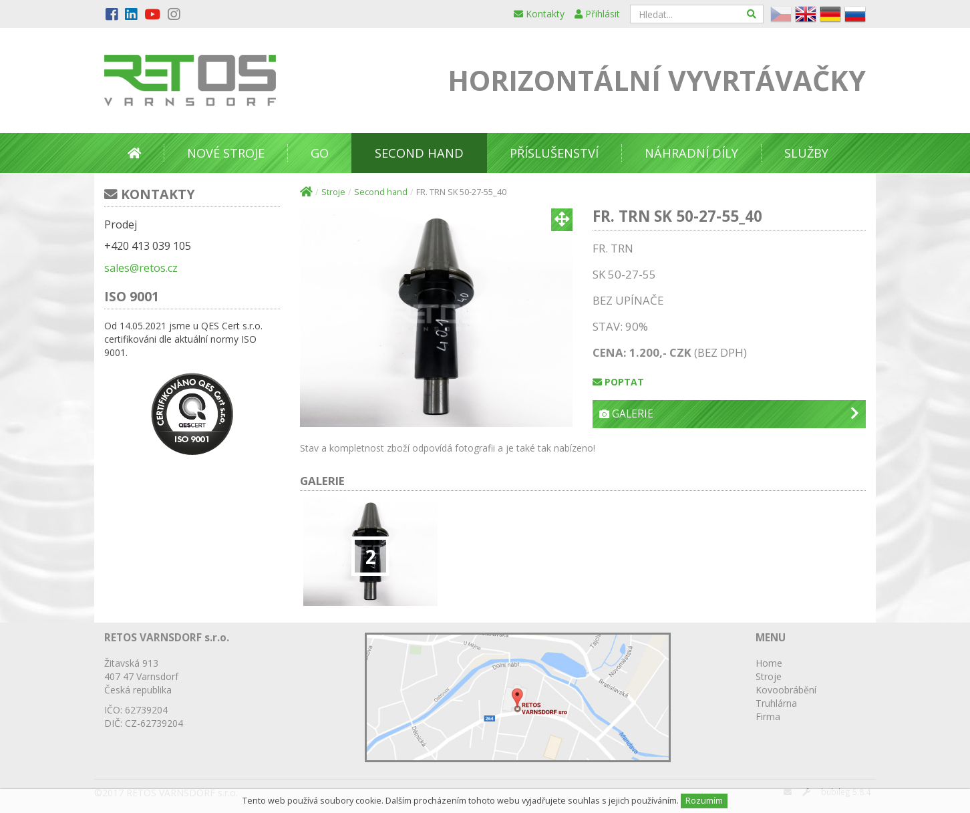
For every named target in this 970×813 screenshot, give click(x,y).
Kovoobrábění (786, 689)
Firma (768, 716)
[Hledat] (752, 14)
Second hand (381, 192)
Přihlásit (597, 13)
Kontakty (539, 13)
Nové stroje (226, 153)
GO (320, 153)
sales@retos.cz (141, 268)
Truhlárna (776, 703)
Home (769, 663)
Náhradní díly (691, 153)
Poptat (618, 381)
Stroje (333, 192)
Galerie (729, 414)
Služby (806, 153)
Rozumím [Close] (704, 800)
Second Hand (419, 153)
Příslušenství (554, 153)
